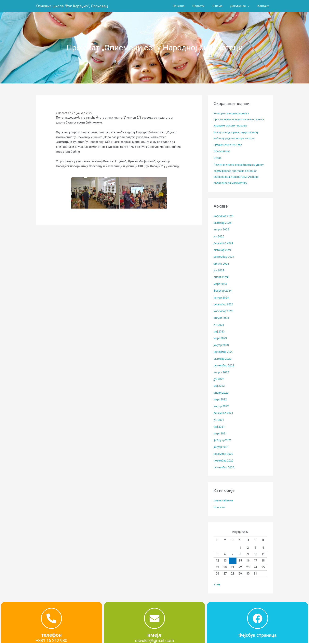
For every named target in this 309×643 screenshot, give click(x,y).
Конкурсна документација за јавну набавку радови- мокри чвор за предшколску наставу (238, 137)
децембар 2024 (224, 241)
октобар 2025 (223, 221)
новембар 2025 (224, 214)
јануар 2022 (221, 400)
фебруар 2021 (223, 434)
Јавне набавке (224, 493)
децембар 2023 (224, 301)
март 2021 (220, 427)
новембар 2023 (224, 307)
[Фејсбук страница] (257, 611)
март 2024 (220, 281)
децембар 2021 (224, 407)
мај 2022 (219, 381)
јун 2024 (219, 267)
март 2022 (220, 394)
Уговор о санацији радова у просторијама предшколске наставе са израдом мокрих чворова (239, 119)
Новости (64, 113)
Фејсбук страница (257, 628)
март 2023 (220, 334)
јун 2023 (219, 321)
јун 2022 (219, 374)
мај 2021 (219, 421)
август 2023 (222, 314)
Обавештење (222, 150)
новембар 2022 (224, 347)
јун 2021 (219, 414)
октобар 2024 (223, 247)
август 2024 (222, 261)
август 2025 (222, 227)
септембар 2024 (224, 254)
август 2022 (222, 367)
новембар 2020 (224, 454)
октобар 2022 (223, 354)
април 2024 (221, 274)
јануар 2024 (221, 294)
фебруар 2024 (223, 287)
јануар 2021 (221, 441)
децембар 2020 (224, 447)
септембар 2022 (224, 361)
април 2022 (221, 387)
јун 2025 (219, 234)
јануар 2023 (221, 341)
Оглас (218, 157)
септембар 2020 (224, 460)
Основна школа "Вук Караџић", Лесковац (74, 6)
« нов (217, 577)
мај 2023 (219, 327)
